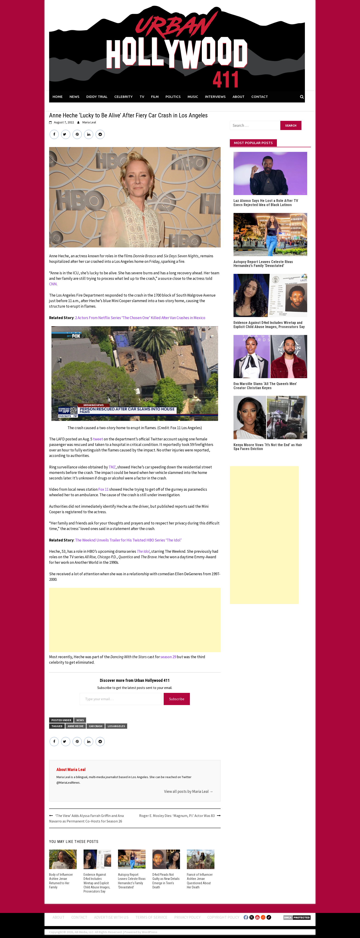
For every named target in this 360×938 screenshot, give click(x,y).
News (80, 720)
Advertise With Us (111, 917)
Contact (79, 917)
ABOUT (239, 97)
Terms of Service (151, 917)
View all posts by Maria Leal (188, 791)
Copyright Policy (223, 917)
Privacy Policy (187, 917)
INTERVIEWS (215, 97)
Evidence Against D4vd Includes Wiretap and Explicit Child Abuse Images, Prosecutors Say (97, 883)
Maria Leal (89, 122)
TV (142, 97)
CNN (53, 283)
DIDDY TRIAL (96, 97)
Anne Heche (76, 726)
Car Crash (95, 726)
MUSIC (193, 97)
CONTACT (259, 97)
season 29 (168, 656)
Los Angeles (116, 726)
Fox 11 (103, 489)
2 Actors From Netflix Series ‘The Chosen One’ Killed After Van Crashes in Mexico (140, 317)
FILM (155, 97)
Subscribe (176, 699)
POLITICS (173, 97)
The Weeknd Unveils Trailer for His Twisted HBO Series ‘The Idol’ (128, 540)
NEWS (74, 97)
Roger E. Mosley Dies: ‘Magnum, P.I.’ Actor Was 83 (177, 815)
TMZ (112, 467)
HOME (58, 97)
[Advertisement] (135, 620)
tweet (98, 439)
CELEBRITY (123, 97)
